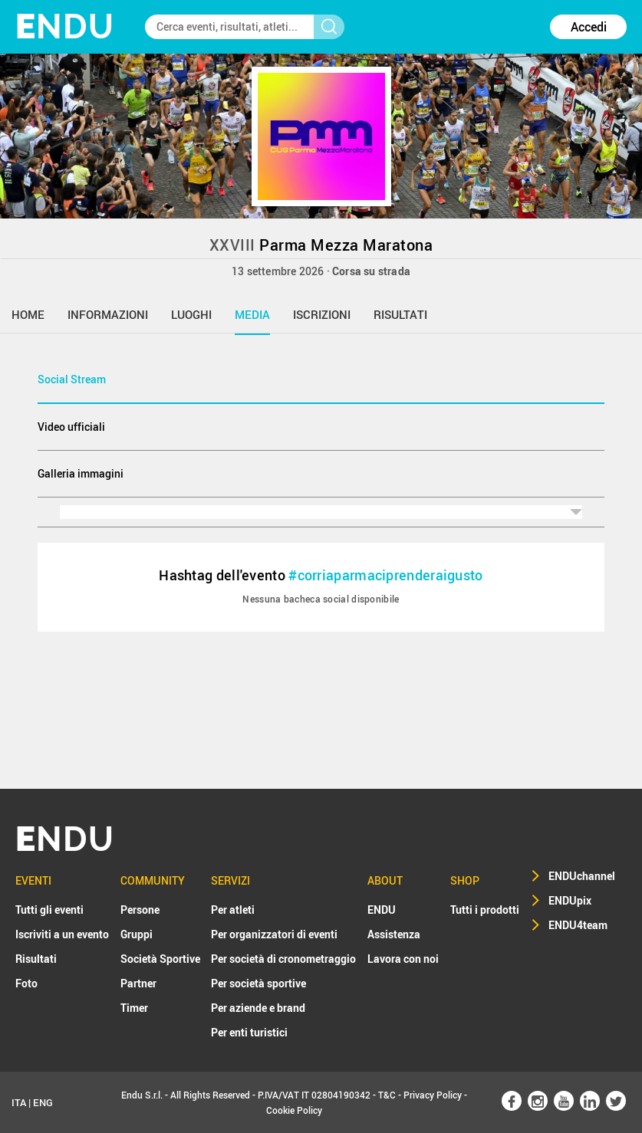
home (28, 314)
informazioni (107, 314)
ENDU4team (577, 925)
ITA (19, 1102)
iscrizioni (322, 314)
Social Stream (72, 379)
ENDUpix (569, 900)
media (252, 314)
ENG (43, 1102)
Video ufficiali (71, 426)
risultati (400, 314)
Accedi (589, 26)
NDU (64, 26)
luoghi (191, 314)
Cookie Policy (294, 1110)
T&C (387, 1095)
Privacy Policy (432, 1095)
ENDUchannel (581, 876)
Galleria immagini (80, 473)
